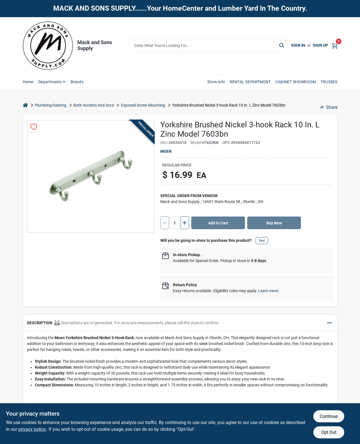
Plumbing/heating (50, 105)
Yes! (262, 241)
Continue (329, 416)
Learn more (268, 291)
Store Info (216, 82)
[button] (180, 323)
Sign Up (320, 45)
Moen (166, 151)
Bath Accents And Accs (93, 105)
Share (329, 107)
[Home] (25, 105)
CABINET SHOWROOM (295, 82)
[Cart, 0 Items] (335, 45)
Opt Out (328, 432)
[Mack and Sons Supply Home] (48, 45)
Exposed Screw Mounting (143, 105)
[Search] (282, 45)
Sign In (298, 45)
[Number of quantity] (174, 223)
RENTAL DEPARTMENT (250, 82)
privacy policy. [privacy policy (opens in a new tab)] (32, 429)
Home (28, 82)
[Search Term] (208, 45)
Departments (50, 82)
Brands (77, 82)
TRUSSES (329, 82)
